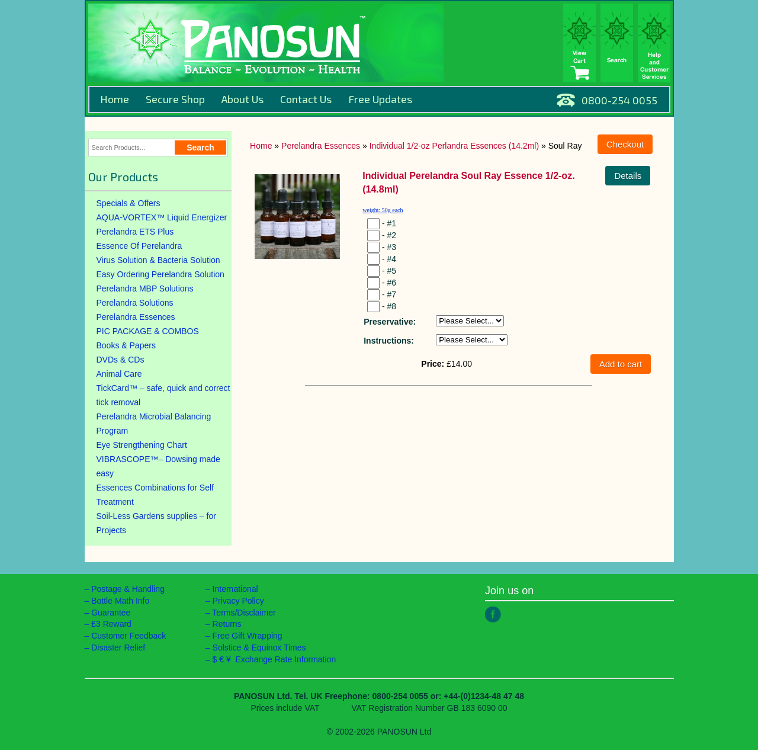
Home (114, 98)
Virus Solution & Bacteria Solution (158, 260)
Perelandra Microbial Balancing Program (154, 423)
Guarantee (110, 612)
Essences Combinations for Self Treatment (155, 495)
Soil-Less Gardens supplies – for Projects (156, 523)
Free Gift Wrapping (247, 635)
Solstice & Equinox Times (259, 647)
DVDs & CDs (120, 359)
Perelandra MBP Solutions (145, 288)
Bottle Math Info (120, 600)
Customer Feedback (128, 635)
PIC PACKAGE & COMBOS (148, 331)
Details (627, 176)
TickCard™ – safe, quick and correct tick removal (163, 395)
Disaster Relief (118, 647)
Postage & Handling (128, 589)
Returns (227, 624)
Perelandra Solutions (135, 302)
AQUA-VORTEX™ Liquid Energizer (162, 217)
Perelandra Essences (136, 317)
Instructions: (389, 340)
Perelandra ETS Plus (135, 231)
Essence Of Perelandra (139, 246)
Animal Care (119, 374)
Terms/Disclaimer (243, 612)
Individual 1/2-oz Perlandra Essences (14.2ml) (454, 145)
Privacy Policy (238, 600)
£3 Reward (111, 624)
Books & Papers (126, 345)
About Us (242, 98)
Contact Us (306, 98)
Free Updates (380, 98)
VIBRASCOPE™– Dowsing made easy (158, 466)
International (235, 589)
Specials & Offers (128, 203)
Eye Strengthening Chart (142, 445)
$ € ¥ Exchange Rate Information (274, 659)
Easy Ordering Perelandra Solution (160, 274)
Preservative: (390, 321)
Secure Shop (175, 98)
